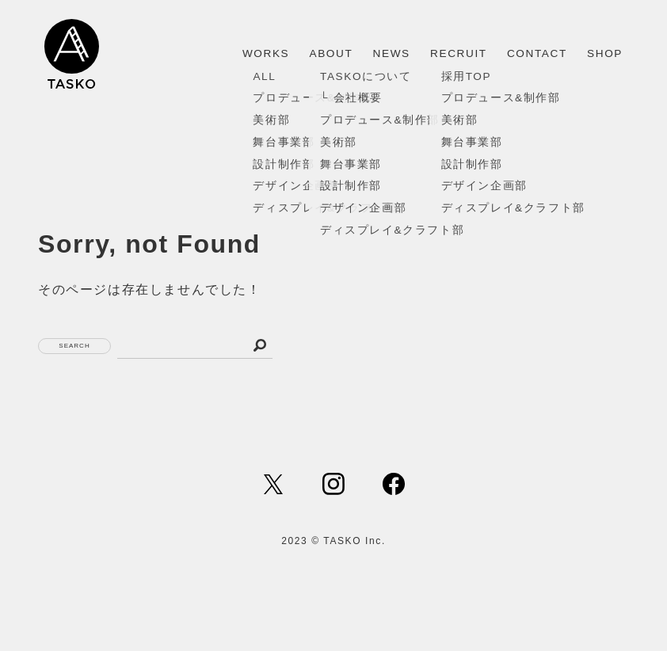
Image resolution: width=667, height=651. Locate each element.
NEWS (391, 53)
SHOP (605, 53)
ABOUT (331, 53)
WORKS (265, 53)
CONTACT (537, 53)
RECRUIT (458, 53)
